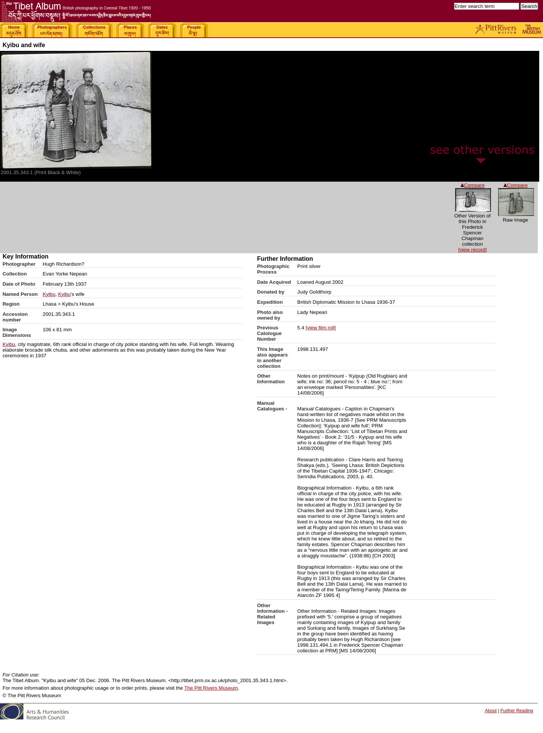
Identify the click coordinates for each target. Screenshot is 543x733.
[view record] (472, 249)
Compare (515, 185)
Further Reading (516, 710)
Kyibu (49, 294)
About (491, 710)
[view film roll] (321, 328)
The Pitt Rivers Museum (211, 688)
